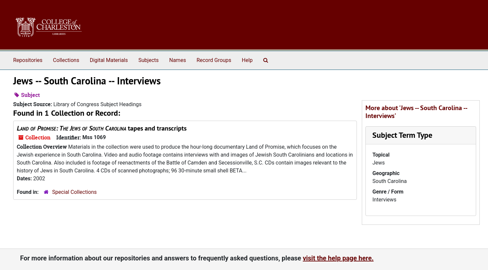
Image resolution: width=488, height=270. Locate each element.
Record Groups (213, 60)
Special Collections (74, 192)
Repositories (28, 60)
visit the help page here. (338, 258)
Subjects (148, 60)
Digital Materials (109, 60)
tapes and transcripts (102, 128)
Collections (66, 60)
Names (177, 60)
